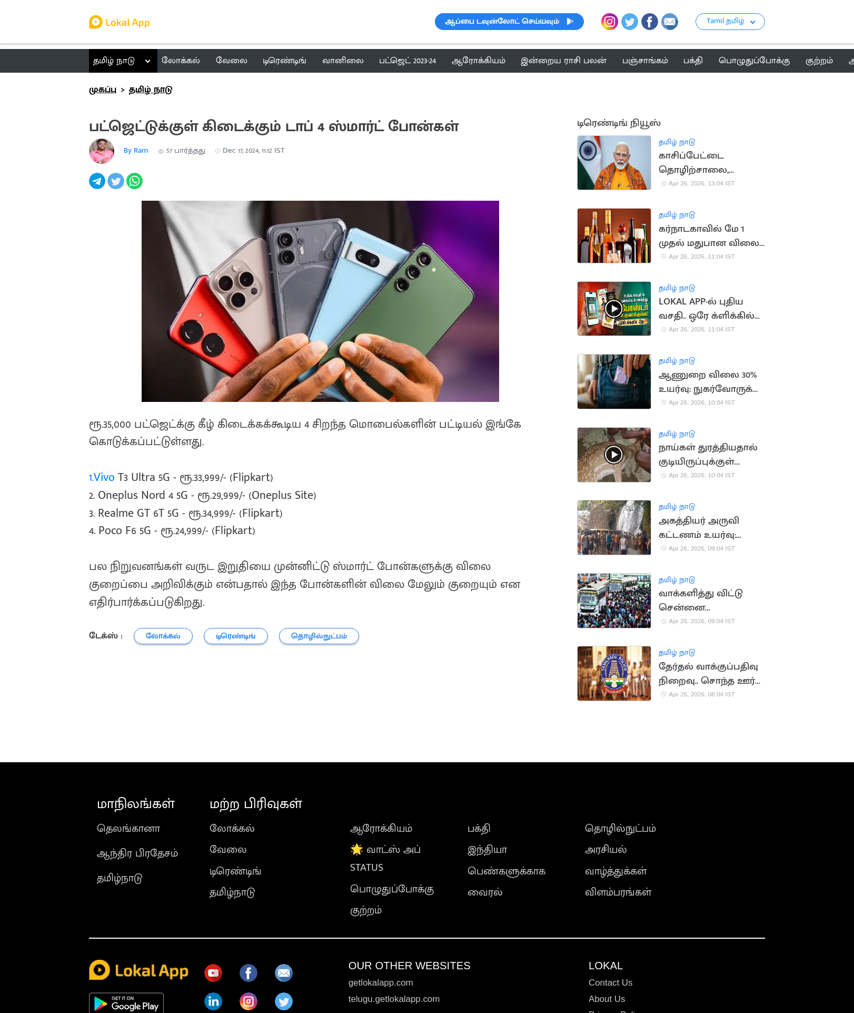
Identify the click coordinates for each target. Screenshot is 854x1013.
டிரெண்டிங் (236, 871)
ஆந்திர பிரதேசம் (137, 853)
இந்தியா (487, 850)
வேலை (228, 850)
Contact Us (610, 983)
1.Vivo (102, 477)
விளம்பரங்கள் (618, 892)
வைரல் (485, 892)
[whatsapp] (135, 187)
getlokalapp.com (381, 983)
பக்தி (479, 829)
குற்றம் (366, 910)
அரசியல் (606, 850)
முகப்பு (102, 89)
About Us (607, 999)
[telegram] (98, 187)
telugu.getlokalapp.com (394, 999)
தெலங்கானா (128, 829)
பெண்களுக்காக (506, 871)
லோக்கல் (232, 829)
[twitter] (116, 187)
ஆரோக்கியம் (381, 829)
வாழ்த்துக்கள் (616, 871)
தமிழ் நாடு (114, 60)
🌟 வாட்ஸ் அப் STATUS (385, 859)
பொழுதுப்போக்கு (392, 889)
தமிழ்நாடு (120, 878)
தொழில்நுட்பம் (620, 829)
